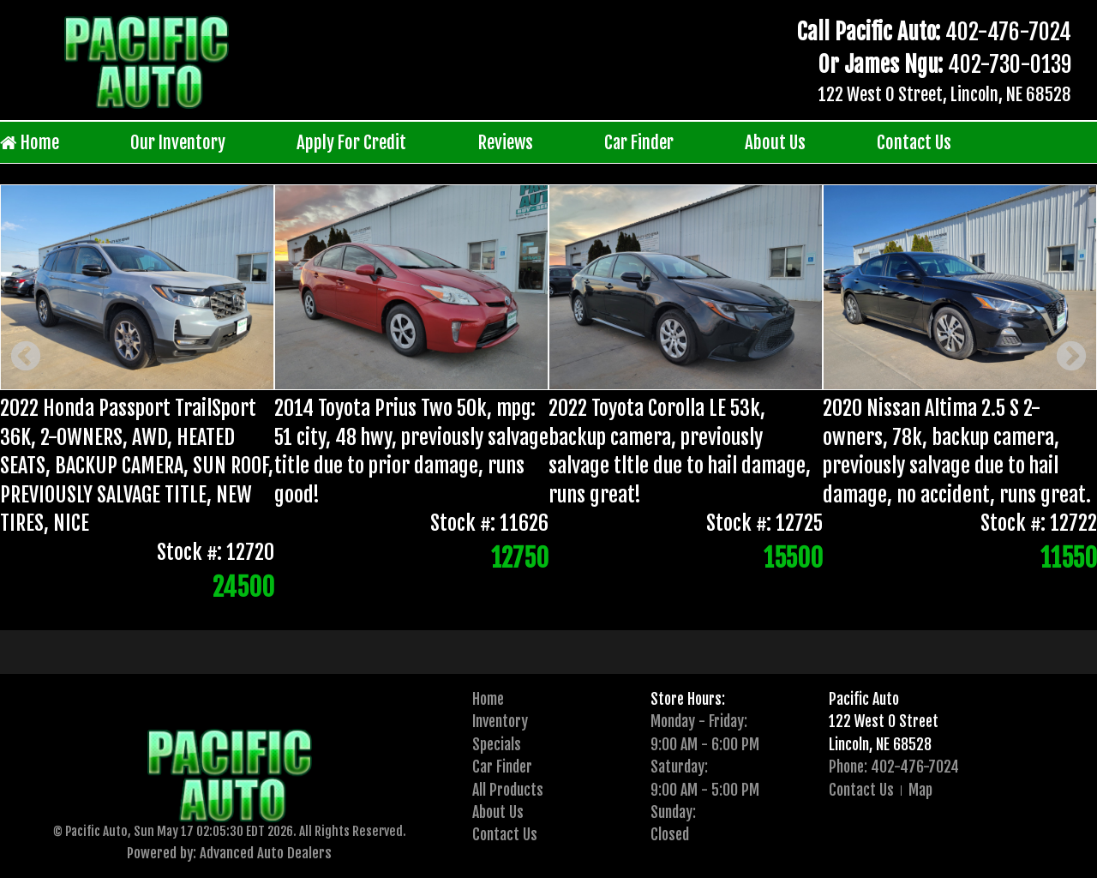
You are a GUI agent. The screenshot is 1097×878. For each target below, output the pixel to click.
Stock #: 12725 (764, 524)
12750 (519, 558)
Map (920, 789)
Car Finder (639, 142)
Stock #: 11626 (489, 524)
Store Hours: (687, 698)
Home (29, 143)
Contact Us (914, 142)
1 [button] (523, 602)
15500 (793, 558)
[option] (548, 395)
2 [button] (549, 602)
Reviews (505, 142)
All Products (507, 789)
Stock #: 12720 (215, 552)
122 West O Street (883, 721)
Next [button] (1071, 357)
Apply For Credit (351, 142)
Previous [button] (26, 357)
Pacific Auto (864, 698)
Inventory (500, 721)
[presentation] (523, 602)
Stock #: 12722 (1038, 524)
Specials (496, 744)
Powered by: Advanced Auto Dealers (229, 853)
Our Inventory (177, 142)
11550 (1068, 558)
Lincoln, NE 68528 (880, 744)
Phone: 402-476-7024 (894, 766)
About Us (775, 142)
